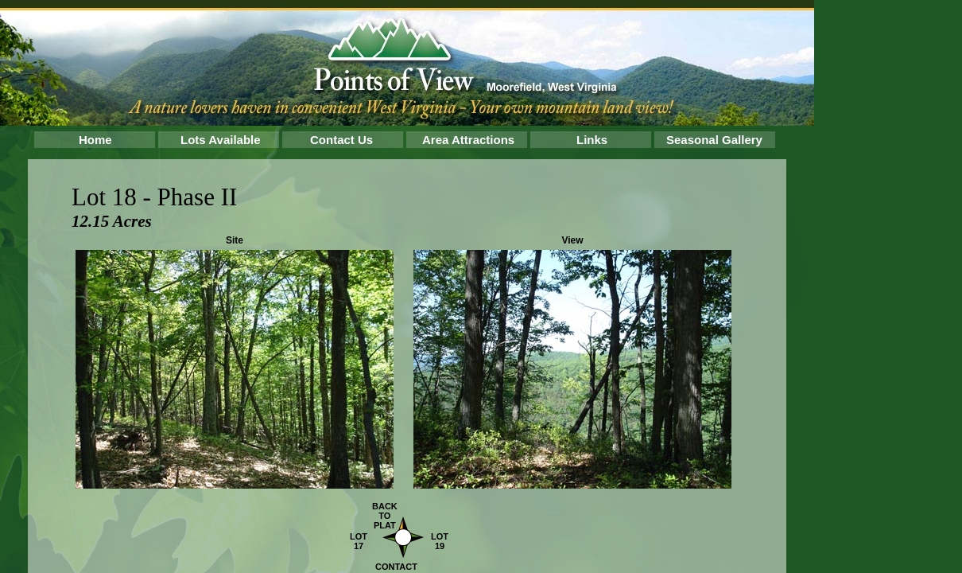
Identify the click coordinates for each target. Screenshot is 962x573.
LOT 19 (439, 541)
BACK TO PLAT (385, 515)
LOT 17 (358, 541)
